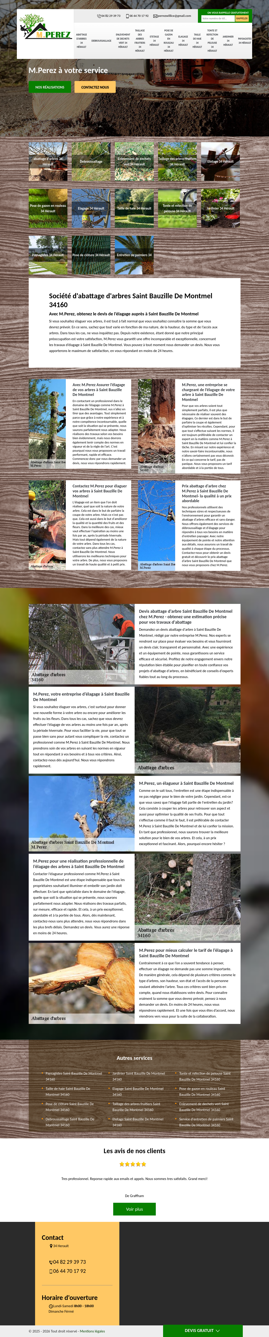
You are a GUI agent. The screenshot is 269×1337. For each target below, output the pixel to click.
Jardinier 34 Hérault (228, 40)
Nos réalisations (50, 87)
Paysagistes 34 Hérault (244, 40)
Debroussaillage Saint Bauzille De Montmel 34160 (70, 1122)
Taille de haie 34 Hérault (197, 40)
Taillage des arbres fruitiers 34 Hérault (140, 40)
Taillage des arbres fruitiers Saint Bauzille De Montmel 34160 (136, 1107)
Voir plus (134, 1209)
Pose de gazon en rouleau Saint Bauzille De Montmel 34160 (202, 1091)
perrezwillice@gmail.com (172, 16)
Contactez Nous (95, 87)
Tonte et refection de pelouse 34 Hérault (212, 40)
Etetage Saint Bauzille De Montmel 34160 (138, 1122)
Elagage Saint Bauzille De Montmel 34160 (138, 1091)
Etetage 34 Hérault (154, 40)
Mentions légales (92, 1331)
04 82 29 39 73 (108, 16)
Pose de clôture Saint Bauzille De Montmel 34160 (70, 1107)
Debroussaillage (101, 40)
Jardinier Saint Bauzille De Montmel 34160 (139, 1076)
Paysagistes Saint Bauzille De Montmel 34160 (74, 1076)
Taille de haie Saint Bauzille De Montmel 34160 (68, 1091)
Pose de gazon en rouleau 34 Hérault (169, 40)
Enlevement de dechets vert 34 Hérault (123, 40)
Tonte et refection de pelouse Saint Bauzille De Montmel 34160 (205, 1076)
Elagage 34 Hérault (183, 40)
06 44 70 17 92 (137, 16)
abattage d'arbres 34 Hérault (81, 40)
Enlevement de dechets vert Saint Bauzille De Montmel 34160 (204, 1107)
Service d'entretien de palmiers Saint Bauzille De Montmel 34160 (206, 1122)
